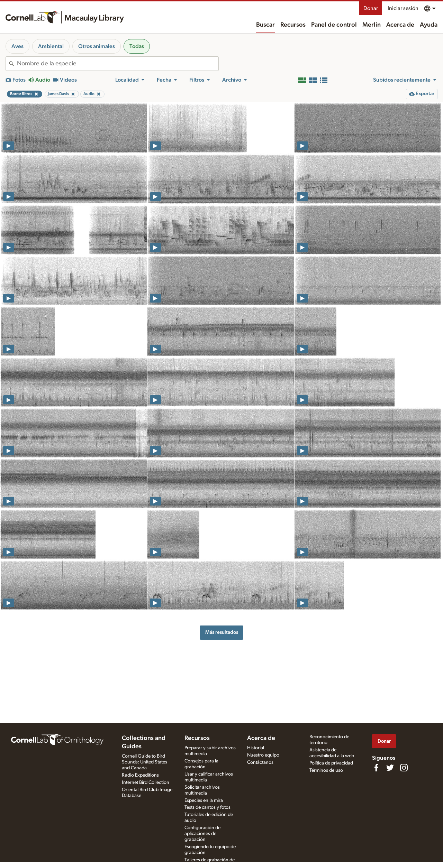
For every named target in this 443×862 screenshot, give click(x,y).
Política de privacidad (331, 763)
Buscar (265, 25)
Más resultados (221, 632)
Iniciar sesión (403, 8)
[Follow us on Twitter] (390, 767)
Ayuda (428, 25)
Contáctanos (260, 762)
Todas (136, 46)
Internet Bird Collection (145, 782)
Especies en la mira (203, 800)
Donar (370, 8)
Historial (255, 747)
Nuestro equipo (263, 755)
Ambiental (51, 46)
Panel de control (334, 25)
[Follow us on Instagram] (404, 767)
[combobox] (117, 64)
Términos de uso (326, 770)
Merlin (371, 25)
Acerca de (400, 25)
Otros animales (96, 46)
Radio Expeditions (140, 775)
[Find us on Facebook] (376, 767)
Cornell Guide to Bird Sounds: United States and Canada (144, 762)
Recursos (293, 25)
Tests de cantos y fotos (207, 807)
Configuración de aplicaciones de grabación (202, 833)
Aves (17, 46)
